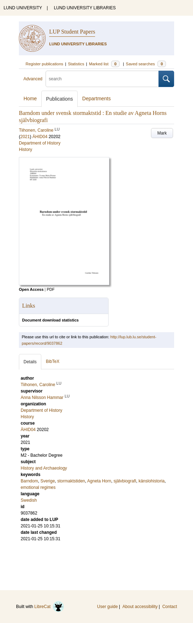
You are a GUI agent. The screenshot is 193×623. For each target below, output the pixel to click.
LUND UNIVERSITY (23, 7)
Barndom (29, 480)
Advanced (33, 78)
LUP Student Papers (72, 32)
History (25, 149)
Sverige (47, 480)
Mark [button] (162, 133)
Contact (169, 606)
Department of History (40, 143)
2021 (25, 136)
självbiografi (125, 480)
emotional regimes (38, 487)
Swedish (29, 500)
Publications (59, 99)
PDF (50, 289)
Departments (96, 98)
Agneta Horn (99, 480)
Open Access (31, 289)
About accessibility (140, 606)
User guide (107, 606)
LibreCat (49, 606)
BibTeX (52, 361)
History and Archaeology (44, 468)
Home (30, 98)
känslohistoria (152, 480)
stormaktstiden (71, 480)
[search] (102, 79)
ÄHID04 (39, 136)
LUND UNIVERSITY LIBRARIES (85, 7)
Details (30, 361)
